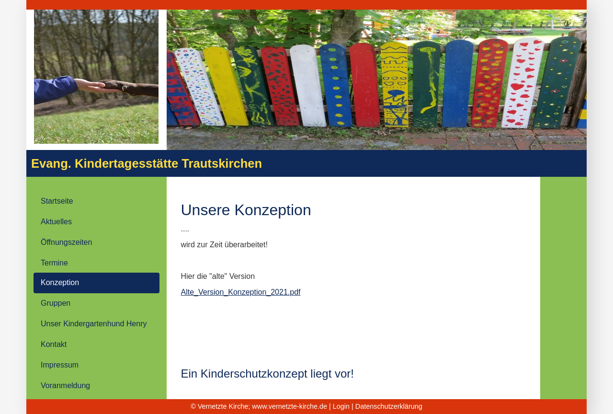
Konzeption (60, 282)
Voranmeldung (65, 385)
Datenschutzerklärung (388, 406)
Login (341, 406)
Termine (54, 263)
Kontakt (54, 344)
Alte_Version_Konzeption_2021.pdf (241, 292)
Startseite (57, 201)
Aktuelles (56, 222)
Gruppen (55, 303)
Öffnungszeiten (66, 242)
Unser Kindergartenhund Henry (94, 324)
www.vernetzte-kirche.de (289, 406)
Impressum (60, 365)
